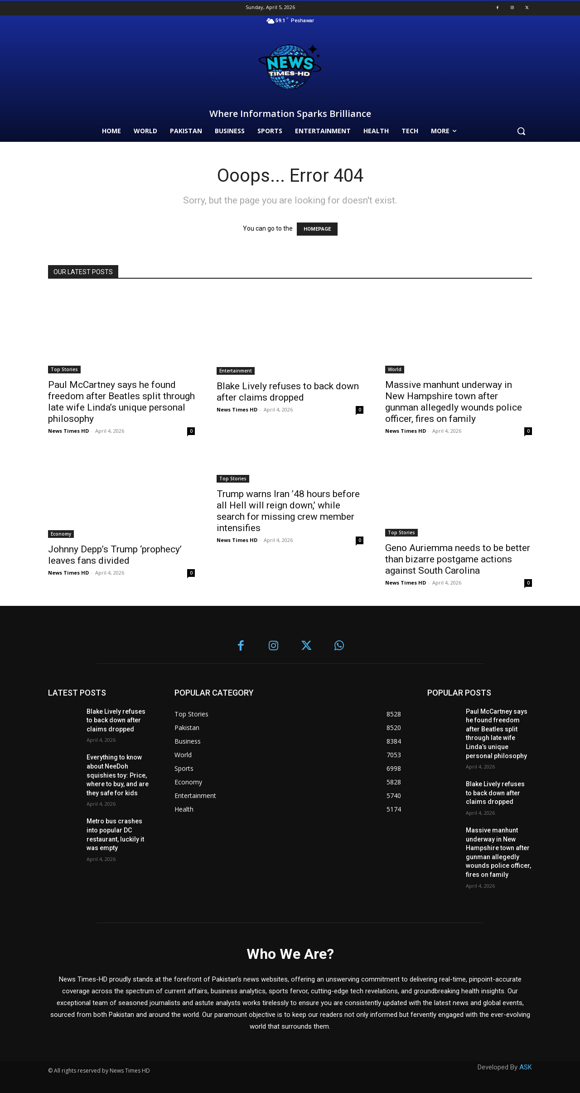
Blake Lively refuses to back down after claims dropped (288, 392)
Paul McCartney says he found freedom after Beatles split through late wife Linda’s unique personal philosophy (121, 401)
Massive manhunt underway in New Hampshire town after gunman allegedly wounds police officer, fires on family (453, 401)
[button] (521, 131)
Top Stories (64, 369)
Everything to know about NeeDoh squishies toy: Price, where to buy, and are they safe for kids (118, 775)
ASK (525, 1067)
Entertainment (235, 371)
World (394, 369)
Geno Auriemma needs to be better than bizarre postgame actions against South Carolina (457, 559)
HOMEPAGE (317, 229)
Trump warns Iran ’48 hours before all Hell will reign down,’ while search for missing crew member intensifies (288, 510)
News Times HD (68, 430)
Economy (61, 534)
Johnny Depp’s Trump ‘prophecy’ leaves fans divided (115, 555)
